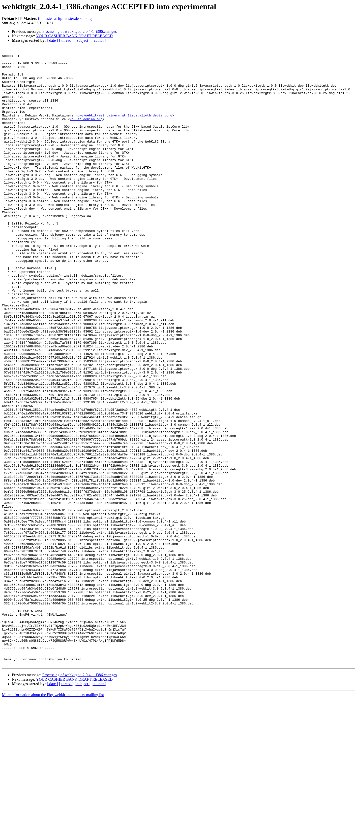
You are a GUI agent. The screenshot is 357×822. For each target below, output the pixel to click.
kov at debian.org (86, 133)
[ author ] (98, 40)
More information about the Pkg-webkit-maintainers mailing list (53, 818)
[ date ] (52, 40)
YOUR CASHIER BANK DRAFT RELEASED (74, 36)
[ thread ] (66, 40)
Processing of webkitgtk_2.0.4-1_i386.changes (79, 31)
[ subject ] (82, 40)
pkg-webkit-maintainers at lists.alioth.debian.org (124, 128)
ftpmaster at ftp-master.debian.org (65, 18)
